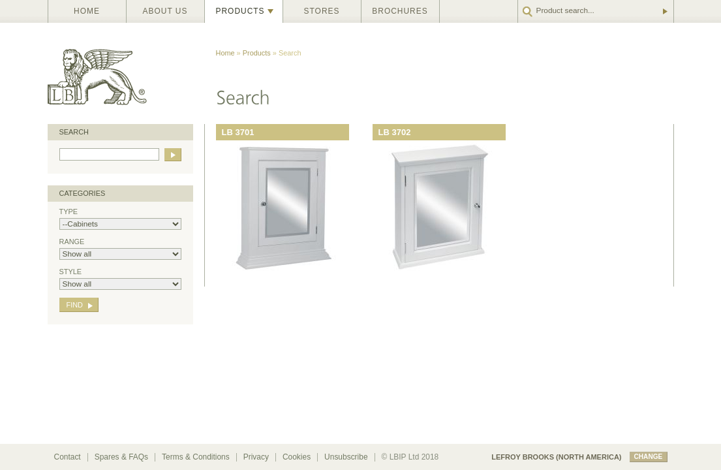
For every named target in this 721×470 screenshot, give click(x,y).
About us (165, 11)
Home (87, 11)
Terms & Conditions (196, 457)
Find (75, 305)
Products (240, 11)
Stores (322, 11)
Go (664, 11)
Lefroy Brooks (126, 73)
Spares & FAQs (121, 457)
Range (120, 249)
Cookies (297, 457)
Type (120, 219)
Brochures (399, 11)
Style (120, 279)
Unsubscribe (345, 457)
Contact (67, 457)
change (648, 456)
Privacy (256, 457)
